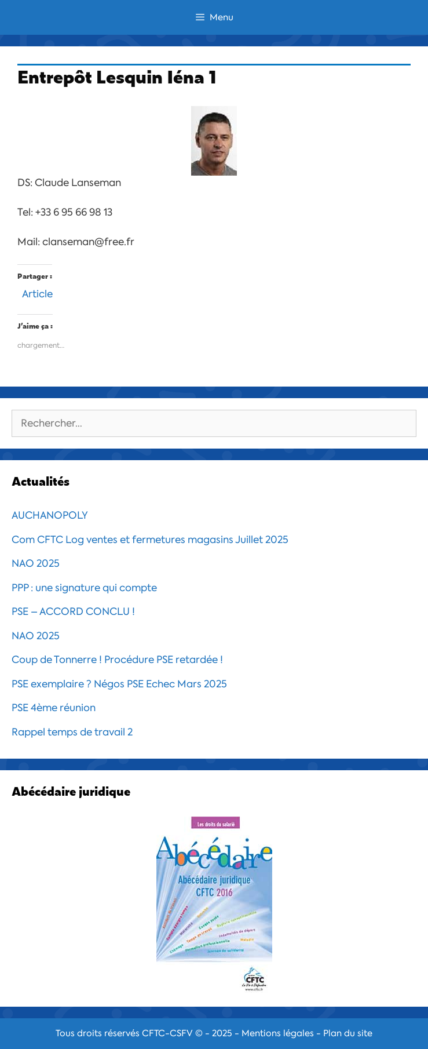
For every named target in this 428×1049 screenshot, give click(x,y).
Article (37, 292)
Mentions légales (278, 1033)
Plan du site (347, 1033)
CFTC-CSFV (167, 1033)
